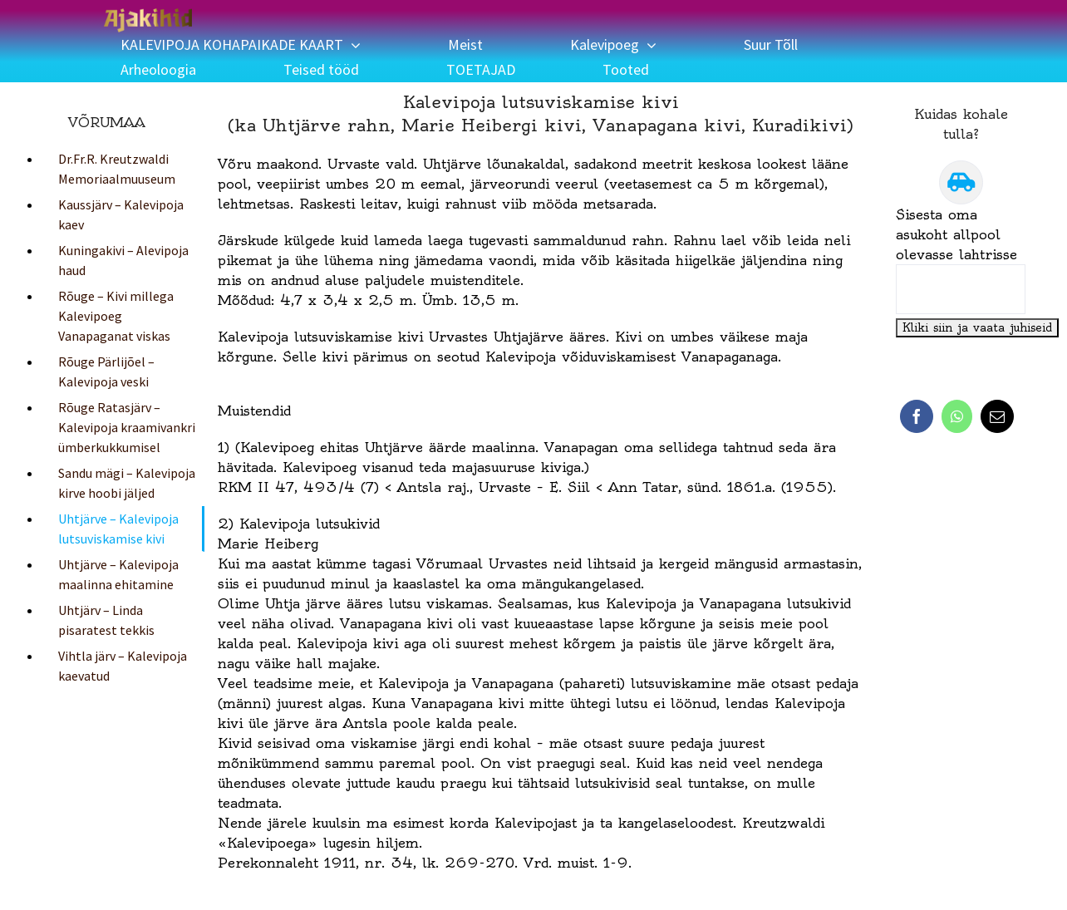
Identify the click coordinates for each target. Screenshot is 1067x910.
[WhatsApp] (957, 416)
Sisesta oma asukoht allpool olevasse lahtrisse (956, 234)
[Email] (997, 416)
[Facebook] (916, 416)
